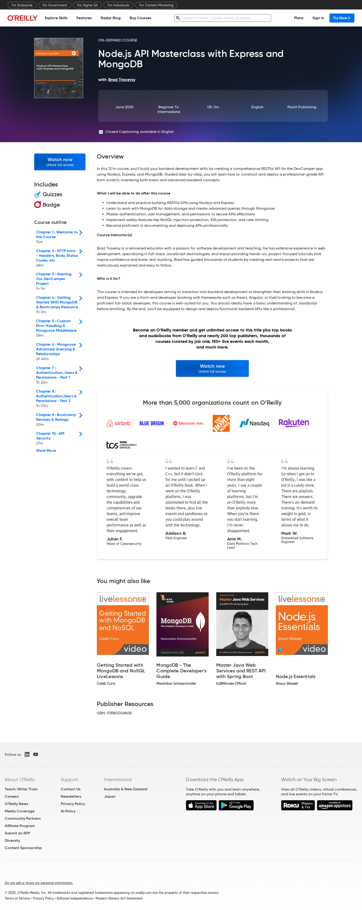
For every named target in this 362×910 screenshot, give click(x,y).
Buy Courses (140, 17)
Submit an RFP (17, 833)
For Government (54, 5)
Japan (109, 796)
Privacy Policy (73, 803)
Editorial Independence (75, 898)
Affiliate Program (20, 825)
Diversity (12, 840)
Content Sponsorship (23, 847)
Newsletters (71, 796)
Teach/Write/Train (21, 789)
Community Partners (23, 818)
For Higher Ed (87, 5)
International (118, 779)
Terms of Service (17, 898)
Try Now (342, 17)
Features (84, 17)
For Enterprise (22, 5)
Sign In (318, 17)
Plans (298, 17)
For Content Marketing (156, 5)
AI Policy (68, 811)
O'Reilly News (16, 803)
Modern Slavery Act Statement (119, 898)
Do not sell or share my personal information (38, 883)
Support (69, 779)
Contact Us (70, 789)
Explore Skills (56, 17)
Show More (46, 451)
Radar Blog (111, 17)
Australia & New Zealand (125, 789)
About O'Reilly (20, 779)
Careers (12, 796)
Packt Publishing (301, 107)
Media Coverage (19, 811)
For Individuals (118, 5)
